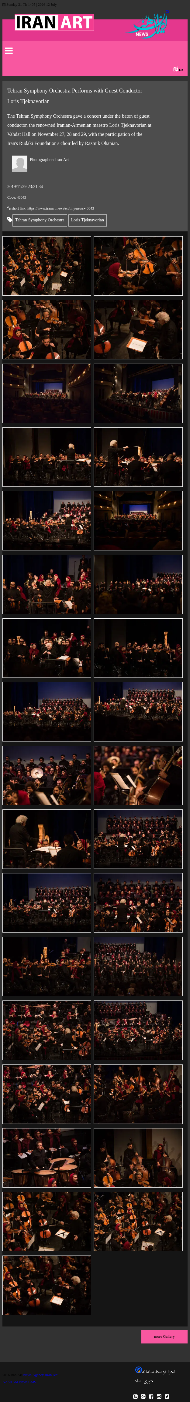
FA (181, 70)
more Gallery (164, 1336)
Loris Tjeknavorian (87, 220)
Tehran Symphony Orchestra (39, 220)
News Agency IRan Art (40, 1375)
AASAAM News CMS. (19, 1382)
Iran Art (49, 160)
